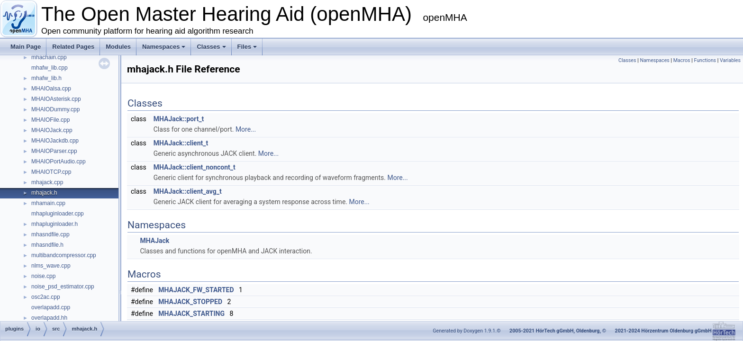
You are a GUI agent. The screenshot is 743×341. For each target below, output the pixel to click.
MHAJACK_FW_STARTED (196, 290)
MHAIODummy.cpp (55, 109)
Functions (705, 60)
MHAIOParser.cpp (54, 151)
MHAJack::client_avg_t (188, 191)
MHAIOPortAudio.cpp (58, 161)
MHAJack (154, 240)
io (38, 329)
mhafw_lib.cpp (49, 67)
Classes (211, 46)
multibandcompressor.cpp (63, 255)
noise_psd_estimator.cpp (62, 286)
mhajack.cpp (47, 182)
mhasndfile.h (47, 245)
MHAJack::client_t (181, 143)
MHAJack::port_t (179, 119)
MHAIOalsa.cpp (51, 88)
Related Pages (73, 46)
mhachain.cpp (49, 57)
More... (246, 129)
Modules (118, 46)
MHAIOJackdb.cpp (55, 140)
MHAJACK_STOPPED (190, 301)
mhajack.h (44, 192)
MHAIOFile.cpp (50, 120)
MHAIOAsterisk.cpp (56, 99)
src (56, 329)
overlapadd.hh (49, 317)
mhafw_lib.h (46, 78)
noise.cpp (43, 276)
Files (247, 46)
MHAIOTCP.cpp (51, 172)
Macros (681, 60)
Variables (730, 60)
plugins (14, 329)
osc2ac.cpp (45, 297)
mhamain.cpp (48, 203)
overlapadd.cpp (50, 307)
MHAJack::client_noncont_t (195, 167)
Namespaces (164, 46)
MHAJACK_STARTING (191, 313)
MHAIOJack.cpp (51, 130)
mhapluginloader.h (54, 224)
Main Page (25, 46)
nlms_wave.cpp (51, 265)
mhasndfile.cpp (50, 234)
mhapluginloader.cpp (57, 213)
